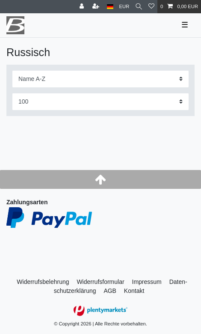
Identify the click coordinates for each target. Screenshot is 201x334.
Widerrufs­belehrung (43, 281)
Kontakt (134, 290)
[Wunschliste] (151, 6)
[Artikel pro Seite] (100, 101)
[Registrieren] (96, 6)
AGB (109, 290)
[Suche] (138, 6)
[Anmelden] (83, 6)
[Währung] (124, 6)
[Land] (110, 6)
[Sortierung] (100, 79)
